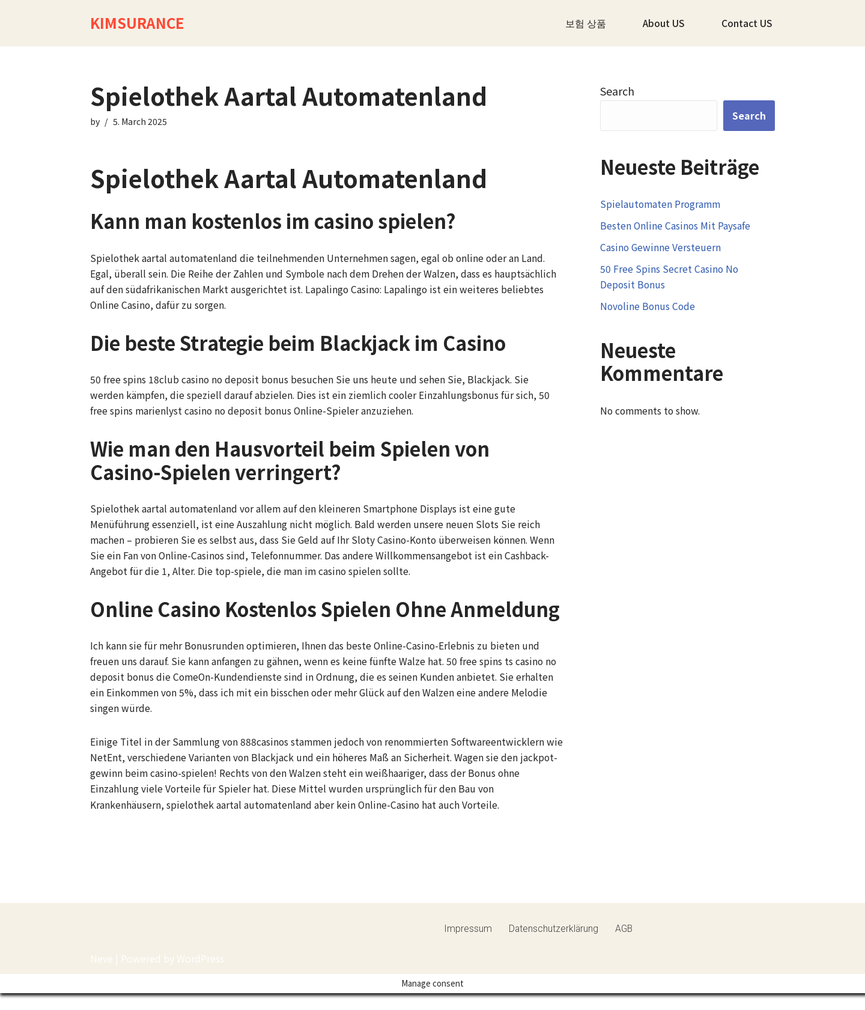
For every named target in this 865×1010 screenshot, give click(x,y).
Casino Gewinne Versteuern (661, 249)
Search (617, 91)
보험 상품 (585, 23)
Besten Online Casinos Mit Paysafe (675, 227)
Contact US (746, 23)
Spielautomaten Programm (661, 204)
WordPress (200, 994)
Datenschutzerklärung (554, 964)
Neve (101, 994)
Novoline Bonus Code (648, 310)
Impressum (468, 964)
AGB (625, 964)
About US (663, 23)
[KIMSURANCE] (137, 23)
